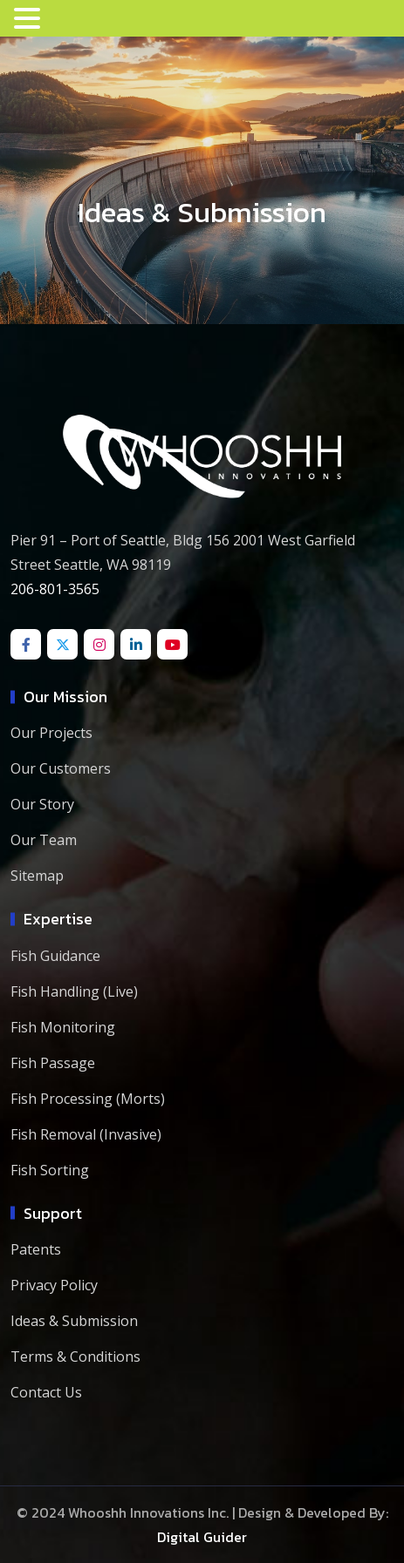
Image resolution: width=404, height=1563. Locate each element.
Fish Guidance (55, 955)
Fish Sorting (49, 1170)
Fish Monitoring (62, 1027)
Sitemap (37, 875)
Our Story (42, 804)
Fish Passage (52, 1062)
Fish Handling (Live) (74, 991)
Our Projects (51, 732)
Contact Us (46, 1392)
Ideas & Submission (74, 1320)
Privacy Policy (54, 1285)
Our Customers (60, 768)
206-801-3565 (54, 589)
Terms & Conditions (75, 1356)
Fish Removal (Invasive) (85, 1134)
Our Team (43, 839)
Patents (35, 1249)
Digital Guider (202, 1536)
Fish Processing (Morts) (87, 1098)
